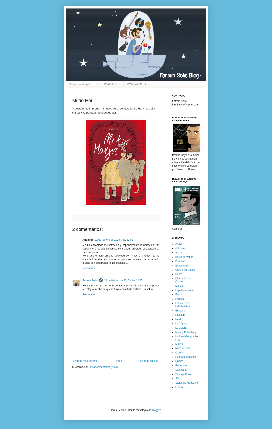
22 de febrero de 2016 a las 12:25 (123, 280)
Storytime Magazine (186, 382)
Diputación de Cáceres (183, 280)
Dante (178, 274)
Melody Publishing (185, 332)
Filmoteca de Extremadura (182, 305)
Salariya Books (183, 374)
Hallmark (180, 314)
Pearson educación (186, 356)
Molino (179, 343)
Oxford (179, 352)
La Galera (181, 327)
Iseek (178, 319)
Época (179, 294)
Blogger (156, 410)
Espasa (179, 298)
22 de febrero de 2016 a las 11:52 (114, 239)
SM (177, 378)
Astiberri (180, 248)
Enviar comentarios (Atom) (103, 367)
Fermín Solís (90, 280)
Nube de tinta (182, 348)
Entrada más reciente (85, 360)
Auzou (179, 252)
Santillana (181, 369)
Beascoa (180, 261)
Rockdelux (181, 365)
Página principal (79, 84)
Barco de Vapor (184, 256)
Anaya (179, 244)
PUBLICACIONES (108, 84)
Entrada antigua (149, 360)
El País (179, 285)
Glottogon (180, 310)
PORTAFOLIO (136, 84)
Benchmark (181, 265)
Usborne (180, 387)
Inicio (119, 360)
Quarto (179, 361)
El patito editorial (184, 290)
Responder (88, 268)
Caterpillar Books (185, 269)
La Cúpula (181, 323)
